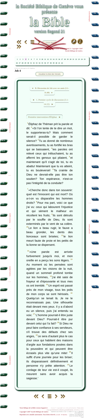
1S (3, 87)
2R (3, 119)
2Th (95, 144)
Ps (4, 193)
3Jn (95, 264)
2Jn (95, 253)
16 (59, 59)
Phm (95, 188)
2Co (95, 79)
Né (3, 162)
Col (95, 122)
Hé (95, 199)
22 (76, 59)
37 (48, 63)
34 (39, 63)
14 (53, 59)
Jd (95, 275)
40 (56, 63)
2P (95, 232)
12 (48, 59)
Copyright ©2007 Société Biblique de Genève (34, 412)
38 (51, 63)
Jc (95, 210)
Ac (95, 46)
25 (84, 59)
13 (51, 59)
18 (65, 59)
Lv (3, 23)
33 (37, 63)
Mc (95, 13)
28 (22, 63)
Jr (3, 247)
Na (3, 353)
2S (3, 98)
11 (45, 59)
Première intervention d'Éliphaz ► (44, 117)
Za (3, 395)
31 (31, 63)
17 (62, 59)
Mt (95, 2)
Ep (95, 100)
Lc (95, 24)
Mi (3, 342)
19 (68, 59)
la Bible (49, 22)
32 (34, 63)
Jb (3, 183)
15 (56, 59)
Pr (3, 204)
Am (3, 310)
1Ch (3, 130)
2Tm (95, 166)
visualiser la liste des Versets (49, 74)
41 (59, 63)
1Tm (95, 155)
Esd (3, 151)
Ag (3, 385)
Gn (3, 2)
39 (53, 63)
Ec (4, 215)
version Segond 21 (49, 31)
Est (3, 172)
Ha (3, 363)
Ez (4, 268)
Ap (95, 286)
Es (3, 236)
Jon (3, 332)
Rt (3, 77)
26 (17, 63)
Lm (3, 257)
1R (3, 108)
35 (42, 63)
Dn (3, 278)
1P (95, 221)
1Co (95, 68)
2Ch (3, 140)
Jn (95, 35)
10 (42, 59)
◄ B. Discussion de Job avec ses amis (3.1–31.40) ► (50, 90)
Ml (3, 406)
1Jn (95, 242)
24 (82, 59)
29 (25, 63)
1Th (95, 133)
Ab (3, 321)
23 (79, 59)
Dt (3, 45)
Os (3, 289)
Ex (3, 13)
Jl (3, 300)
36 (45, 63)
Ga (95, 90)
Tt (95, 177)
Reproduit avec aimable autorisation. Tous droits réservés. (43, 414)
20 (70, 59)
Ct (3, 225)
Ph (95, 111)
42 (62, 63)
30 (28, 63)
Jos (3, 55)
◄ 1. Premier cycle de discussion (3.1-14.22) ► (50, 102)
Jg (4, 66)
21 (73, 59)
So (3, 374)
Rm (95, 57)
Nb (3, 34)
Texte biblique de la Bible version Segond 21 (34, 408)
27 (19, 63)
